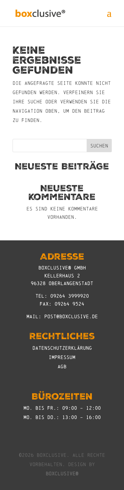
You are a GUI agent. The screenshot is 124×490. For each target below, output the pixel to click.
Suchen (99, 146)
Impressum (62, 357)
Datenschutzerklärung (62, 348)
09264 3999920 (69, 296)
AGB (62, 366)
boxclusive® (62, 473)
